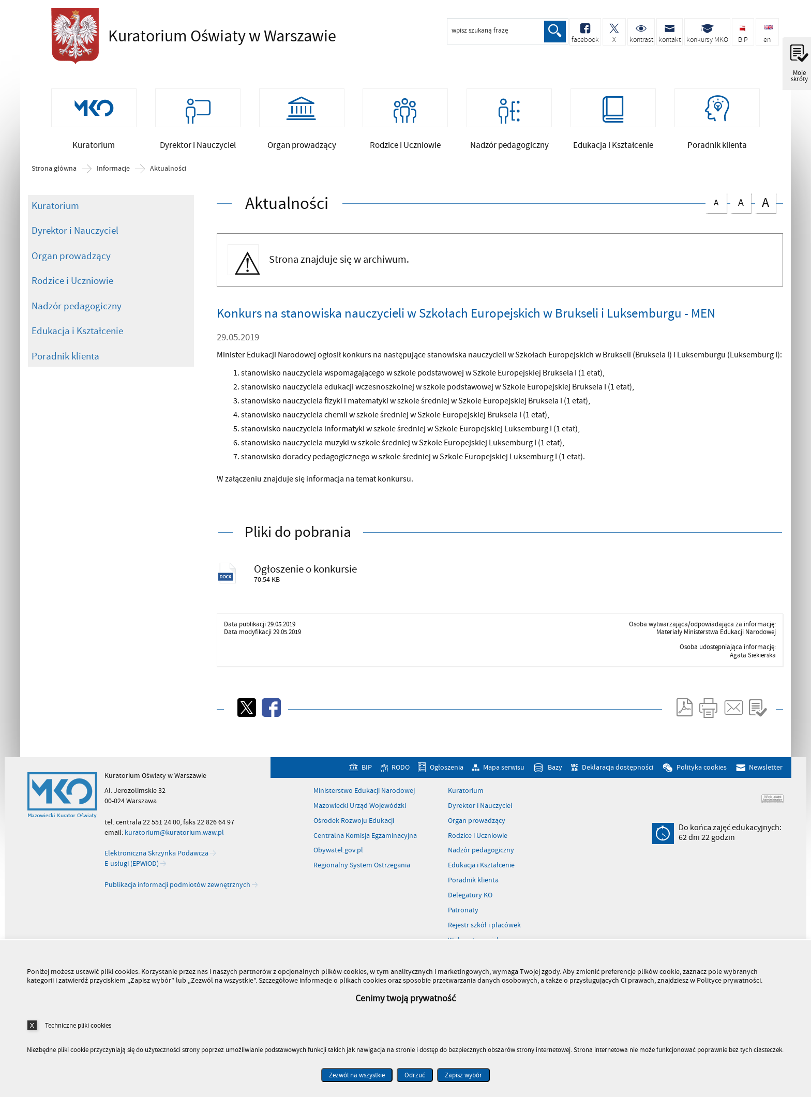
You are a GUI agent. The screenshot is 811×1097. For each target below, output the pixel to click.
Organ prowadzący (71, 258)
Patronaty (463, 913)
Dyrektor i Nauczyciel (75, 233)
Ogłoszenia (446, 771)
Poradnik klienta (65, 358)
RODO (401, 771)
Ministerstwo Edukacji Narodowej (364, 794)
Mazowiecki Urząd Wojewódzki (359, 809)
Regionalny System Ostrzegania (361, 869)
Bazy (555, 771)
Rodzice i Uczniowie (72, 283)
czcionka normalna (715, 203)
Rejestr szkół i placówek (484, 928)
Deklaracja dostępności (617, 771)
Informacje (113, 171)
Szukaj (554, 31)
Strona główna (54, 171)
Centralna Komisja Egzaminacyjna (365, 839)
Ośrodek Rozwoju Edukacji (353, 824)
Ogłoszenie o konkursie (306, 571)
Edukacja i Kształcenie (77, 333)
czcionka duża (765, 204)
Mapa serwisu (503, 771)
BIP (367, 771)
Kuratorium (55, 208)
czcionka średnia (740, 203)
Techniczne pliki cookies (78, 1025)
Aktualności (168, 171)
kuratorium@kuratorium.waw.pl (174, 835)
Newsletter (766, 771)
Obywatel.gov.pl (338, 854)
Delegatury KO (470, 898)
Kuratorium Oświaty (191, 36)
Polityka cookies (702, 771)
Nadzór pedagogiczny (77, 308)
